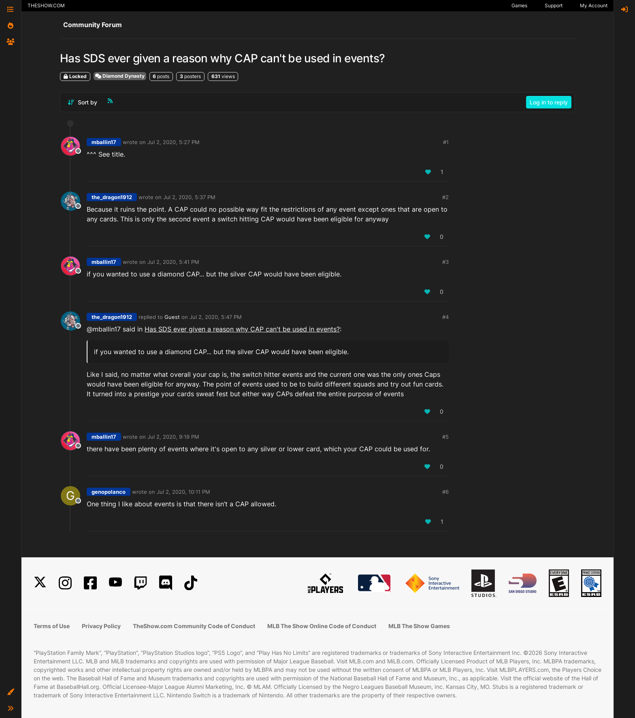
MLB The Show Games (419, 625)
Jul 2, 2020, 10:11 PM (183, 492)
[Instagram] (65, 583)
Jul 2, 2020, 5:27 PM (173, 142)
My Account (593, 5)
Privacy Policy (101, 625)
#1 (446, 142)
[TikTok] (190, 583)
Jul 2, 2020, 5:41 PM (173, 262)
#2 (445, 197)
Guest (172, 317)
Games (519, 5)
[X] (40, 583)
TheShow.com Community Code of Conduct (194, 625)
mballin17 (104, 142)
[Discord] (165, 583)
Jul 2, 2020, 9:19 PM (173, 436)
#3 (445, 262)
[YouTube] (115, 583)
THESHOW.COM (46, 5)
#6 (445, 492)
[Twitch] (140, 583)
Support (554, 5)
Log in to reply (549, 102)
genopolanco (109, 492)
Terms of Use (52, 625)
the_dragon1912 (112, 197)
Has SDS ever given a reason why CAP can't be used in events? (242, 329)
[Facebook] (90, 583)
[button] (10, 692)
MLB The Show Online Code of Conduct (321, 625)
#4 (445, 317)
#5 (445, 436)
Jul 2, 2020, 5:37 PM (189, 197)
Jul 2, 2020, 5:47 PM (216, 317)
